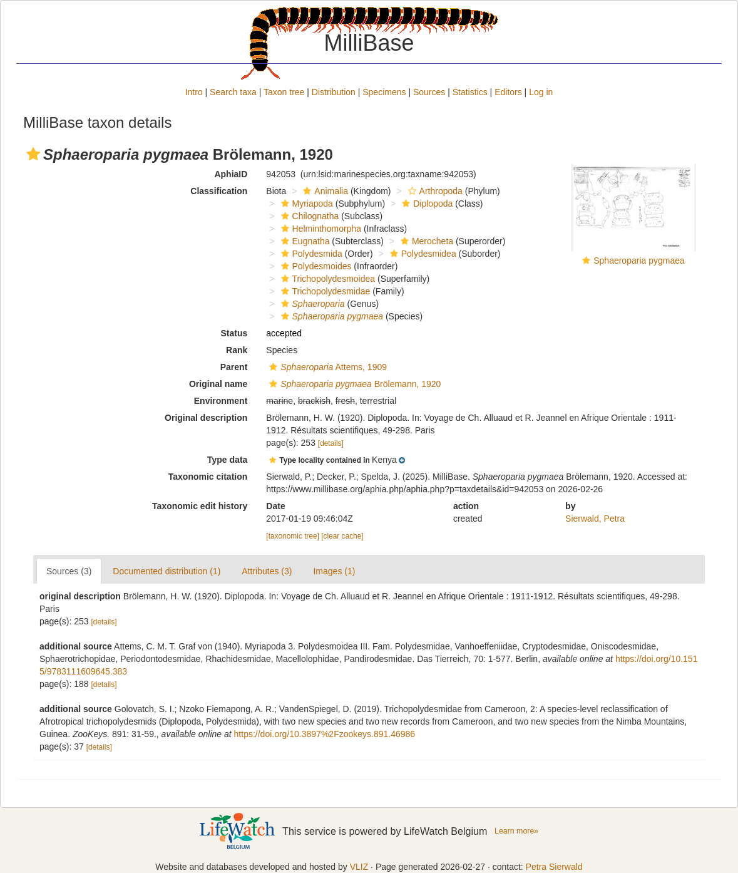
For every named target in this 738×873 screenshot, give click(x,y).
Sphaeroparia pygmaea (639, 261)
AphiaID (230, 174)
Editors (508, 92)
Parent (234, 367)
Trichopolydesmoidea (327, 279)
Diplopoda (426, 204)
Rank (236, 350)
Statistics (470, 92)
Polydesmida (310, 254)
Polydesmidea (421, 254)
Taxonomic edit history (199, 506)
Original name (218, 384)
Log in (541, 92)
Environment (221, 401)
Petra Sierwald (554, 867)
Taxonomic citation (208, 477)
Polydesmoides (315, 266)
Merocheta (425, 241)
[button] (33, 154)
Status (234, 333)
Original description (206, 418)
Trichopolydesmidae (324, 291)
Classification (218, 191)
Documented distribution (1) (166, 571)
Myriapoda (305, 204)
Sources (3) (68, 571)
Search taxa (233, 92)
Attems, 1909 (326, 367)
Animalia (324, 191)
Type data (227, 460)
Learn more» (516, 831)
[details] (331, 443)
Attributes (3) (267, 571)
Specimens (384, 92)
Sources (429, 92)
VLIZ (359, 867)
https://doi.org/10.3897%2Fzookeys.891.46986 (325, 734)
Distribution (334, 92)
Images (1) (334, 571)
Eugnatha (304, 241)
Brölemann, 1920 (353, 384)
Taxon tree (284, 92)
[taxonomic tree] (292, 536)
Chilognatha (308, 216)
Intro (194, 92)
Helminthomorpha (320, 229)
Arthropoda (434, 191)
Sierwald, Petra (595, 519)
